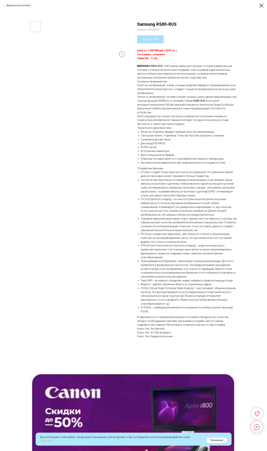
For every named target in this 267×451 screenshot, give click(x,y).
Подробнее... (47, 440)
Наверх (254, 445)
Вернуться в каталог (19, 5)
